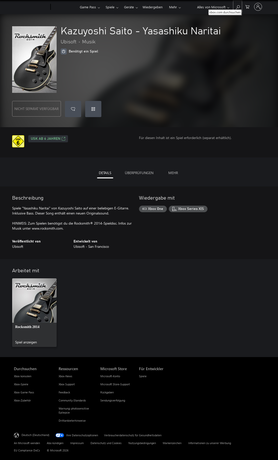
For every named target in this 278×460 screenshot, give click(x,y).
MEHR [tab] (173, 172)
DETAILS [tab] (105, 172)
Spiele (110, 7)
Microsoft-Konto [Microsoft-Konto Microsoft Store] (110, 376)
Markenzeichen (172, 443)
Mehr (173, 7)
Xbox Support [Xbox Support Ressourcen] (67, 384)
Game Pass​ (88, 7)
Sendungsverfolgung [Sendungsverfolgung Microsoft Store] (112, 400)
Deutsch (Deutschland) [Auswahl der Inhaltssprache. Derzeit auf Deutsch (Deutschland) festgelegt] (35, 435)
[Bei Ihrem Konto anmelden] (258, 7)
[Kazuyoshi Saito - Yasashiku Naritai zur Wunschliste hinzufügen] (73, 109)
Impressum (77, 443)
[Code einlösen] (93, 109)
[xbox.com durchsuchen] (237, 6)
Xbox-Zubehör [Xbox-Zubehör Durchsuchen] (22, 400)
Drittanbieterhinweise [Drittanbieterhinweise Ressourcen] (72, 420)
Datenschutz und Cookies (106, 443)
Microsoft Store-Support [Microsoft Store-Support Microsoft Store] (115, 384)
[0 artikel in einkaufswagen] (247, 6)
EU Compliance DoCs (27, 450)
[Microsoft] (31, 7)
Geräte (129, 7)
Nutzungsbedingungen (142, 443)
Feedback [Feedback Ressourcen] (64, 392)
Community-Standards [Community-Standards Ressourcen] (72, 400)
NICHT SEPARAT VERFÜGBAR (36, 108)
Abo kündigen (55, 443)
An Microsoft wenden (27, 443)
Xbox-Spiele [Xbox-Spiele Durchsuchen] (21, 384)
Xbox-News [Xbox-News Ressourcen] (65, 376)
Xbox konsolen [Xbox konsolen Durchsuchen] (22, 376)
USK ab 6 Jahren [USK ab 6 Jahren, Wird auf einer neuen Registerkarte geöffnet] (48, 139)
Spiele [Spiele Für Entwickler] (143, 376)
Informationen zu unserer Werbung (209, 443)
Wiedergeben (153, 7)
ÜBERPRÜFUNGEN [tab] (139, 172)
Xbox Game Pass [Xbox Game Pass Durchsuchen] (24, 392)
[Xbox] (64, 7)
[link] (34, 312)
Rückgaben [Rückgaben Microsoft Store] (107, 392)
